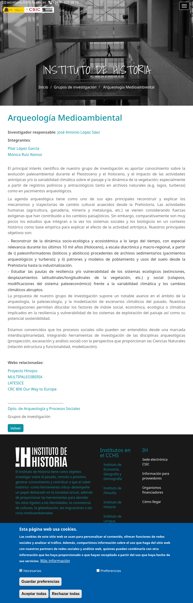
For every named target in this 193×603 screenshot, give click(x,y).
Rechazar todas (66, 597)
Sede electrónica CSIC (155, 461)
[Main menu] (184, 6)
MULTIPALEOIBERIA (25, 376)
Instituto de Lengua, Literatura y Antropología (114, 523)
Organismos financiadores (152, 490)
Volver (15, 428)
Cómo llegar (151, 501)
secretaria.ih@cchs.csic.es (26, 2)
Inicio (43, 87)
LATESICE (16, 383)
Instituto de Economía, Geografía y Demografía (113, 471)
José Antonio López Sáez (79, 132)
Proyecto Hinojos (23, 370)
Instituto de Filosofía (112, 490)
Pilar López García (23, 148)
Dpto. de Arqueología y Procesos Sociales (44, 408)
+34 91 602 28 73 (66, 2)
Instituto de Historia (112, 504)
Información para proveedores (155, 475)
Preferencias (110, 573)
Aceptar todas (33, 597)
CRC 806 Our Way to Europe (32, 389)
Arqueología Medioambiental (128, 87)
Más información (55, 563)
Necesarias (32, 573)
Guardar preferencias (40, 584)
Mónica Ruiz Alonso (25, 154)
